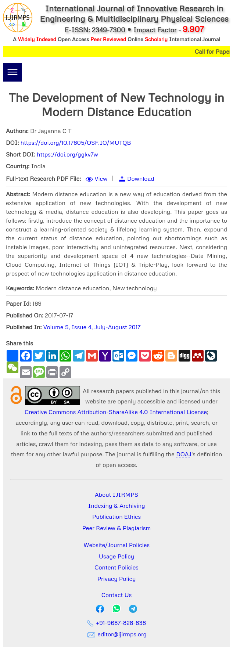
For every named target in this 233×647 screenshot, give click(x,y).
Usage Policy (116, 556)
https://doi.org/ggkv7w (67, 154)
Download (140, 178)
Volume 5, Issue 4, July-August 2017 (92, 327)
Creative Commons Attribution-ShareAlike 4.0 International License (116, 412)
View (100, 178)
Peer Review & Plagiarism (116, 528)
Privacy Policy (116, 578)
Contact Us (116, 595)
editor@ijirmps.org (116, 634)
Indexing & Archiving (116, 505)
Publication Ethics (116, 516)
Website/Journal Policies (116, 545)
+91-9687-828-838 (116, 622)
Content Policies (116, 567)
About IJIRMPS (116, 494)
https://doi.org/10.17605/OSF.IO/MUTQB (76, 142)
